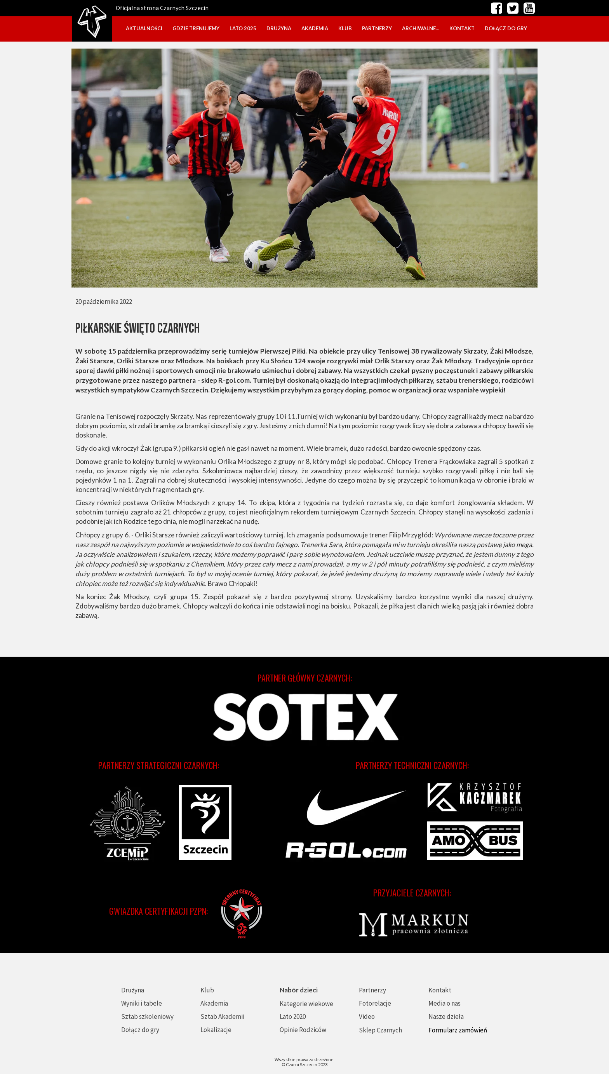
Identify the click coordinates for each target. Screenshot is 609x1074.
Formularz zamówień (457, 1030)
